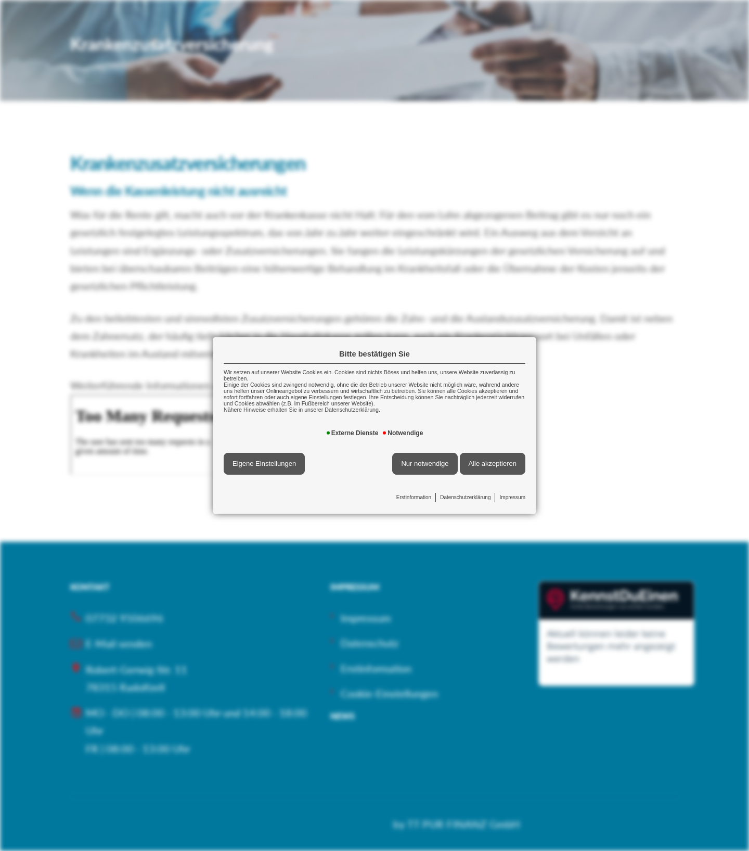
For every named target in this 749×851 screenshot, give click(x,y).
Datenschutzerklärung (465, 497)
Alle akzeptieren (493, 463)
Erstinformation (413, 497)
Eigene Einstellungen (264, 463)
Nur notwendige (424, 463)
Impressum (512, 497)
